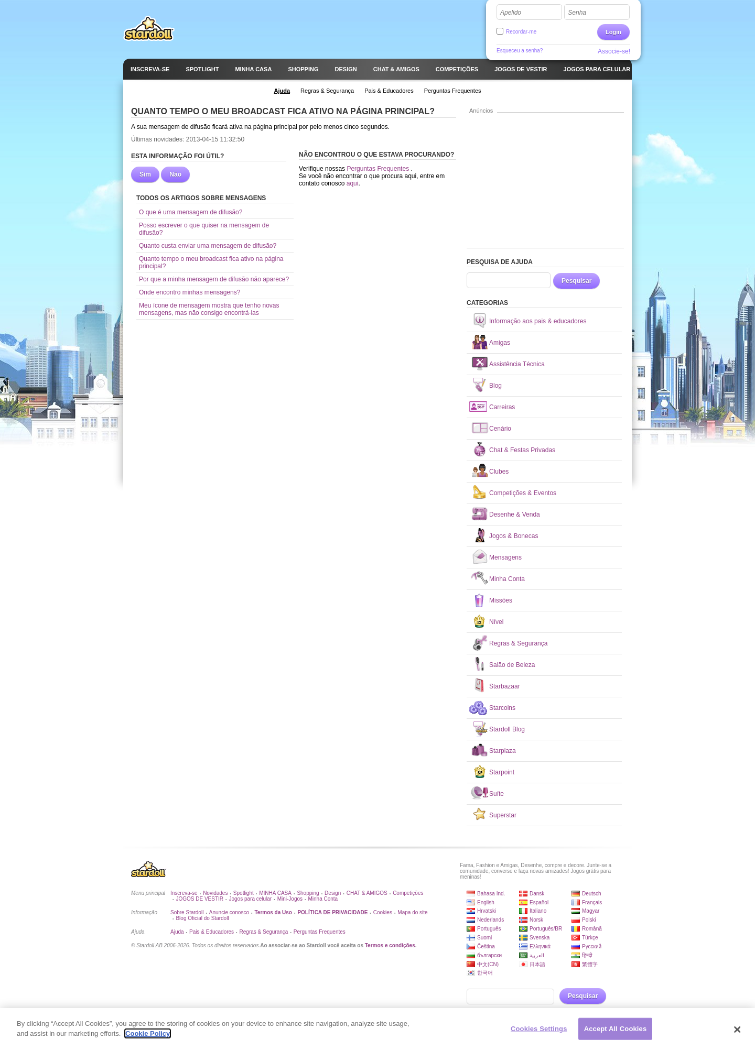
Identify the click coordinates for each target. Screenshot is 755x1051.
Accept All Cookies (615, 1033)
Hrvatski (486, 911)
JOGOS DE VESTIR (199, 899)
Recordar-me (521, 32)
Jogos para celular (250, 899)
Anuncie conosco (229, 912)
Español (539, 902)
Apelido (510, 12)
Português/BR (546, 929)
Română (592, 929)
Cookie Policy (147, 1038)
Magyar (590, 911)
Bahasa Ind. (491, 893)
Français (592, 902)
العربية (537, 955)
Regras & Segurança (264, 932)
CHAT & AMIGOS (367, 893)
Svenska (539, 937)
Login (613, 32)
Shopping (308, 893)
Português (489, 929)
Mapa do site (412, 912)
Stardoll (149, 28)
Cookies (382, 912)
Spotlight (243, 893)
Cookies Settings (539, 1033)
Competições (408, 893)
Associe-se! (614, 51)
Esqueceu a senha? (520, 50)
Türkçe (590, 937)
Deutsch (591, 893)
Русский (591, 946)
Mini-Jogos (290, 899)
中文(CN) (488, 964)
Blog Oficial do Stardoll (202, 918)
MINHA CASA (275, 893)
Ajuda (177, 932)
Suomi (484, 937)
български (489, 955)
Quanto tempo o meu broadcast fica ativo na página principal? (211, 262)
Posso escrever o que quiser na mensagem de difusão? (204, 229)
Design (333, 893)
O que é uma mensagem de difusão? (190, 212)
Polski (589, 920)
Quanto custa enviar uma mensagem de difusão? (207, 245)
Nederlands (490, 920)
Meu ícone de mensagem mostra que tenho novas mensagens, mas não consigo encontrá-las (209, 309)
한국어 (485, 973)
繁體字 (590, 964)
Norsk (536, 920)
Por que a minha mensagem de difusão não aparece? (214, 279)
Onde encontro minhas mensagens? (189, 292)
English (485, 902)
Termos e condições (390, 945)
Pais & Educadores (211, 932)
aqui (353, 183)
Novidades (215, 893)
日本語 (537, 964)
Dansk (537, 893)
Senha (577, 12)
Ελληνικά (540, 946)
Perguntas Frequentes (379, 168)
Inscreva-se (184, 893)
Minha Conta (323, 899)
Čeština (486, 946)
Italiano (538, 911)
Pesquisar (576, 280)
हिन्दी (587, 955)
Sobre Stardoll (186, 912)
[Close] (738, 1033)
